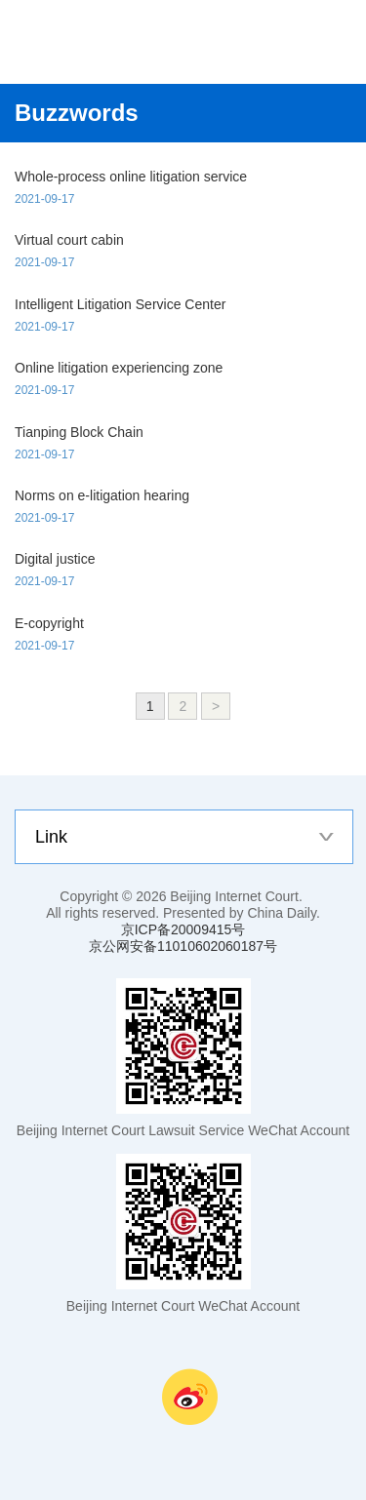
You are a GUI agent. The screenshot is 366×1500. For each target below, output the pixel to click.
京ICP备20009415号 (183, 929)
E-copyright (49, 623)
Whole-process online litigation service (131, 176)
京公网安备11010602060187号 (183, 946)
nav (307, 42)
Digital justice (55, 559)
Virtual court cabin (69, 240)
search (346, 42)
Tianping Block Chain (79, 432)
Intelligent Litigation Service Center (120, 304)
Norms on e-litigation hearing (102, 495)
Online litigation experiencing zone (119, 367)
